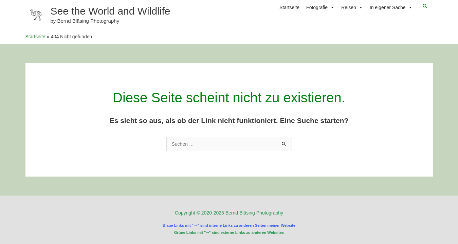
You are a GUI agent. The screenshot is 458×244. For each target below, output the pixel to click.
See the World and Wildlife (110, 11)
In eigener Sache (391, 7)
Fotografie (320, 7)
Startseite (289, 7)
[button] (425, 6)
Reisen (352, 7)
